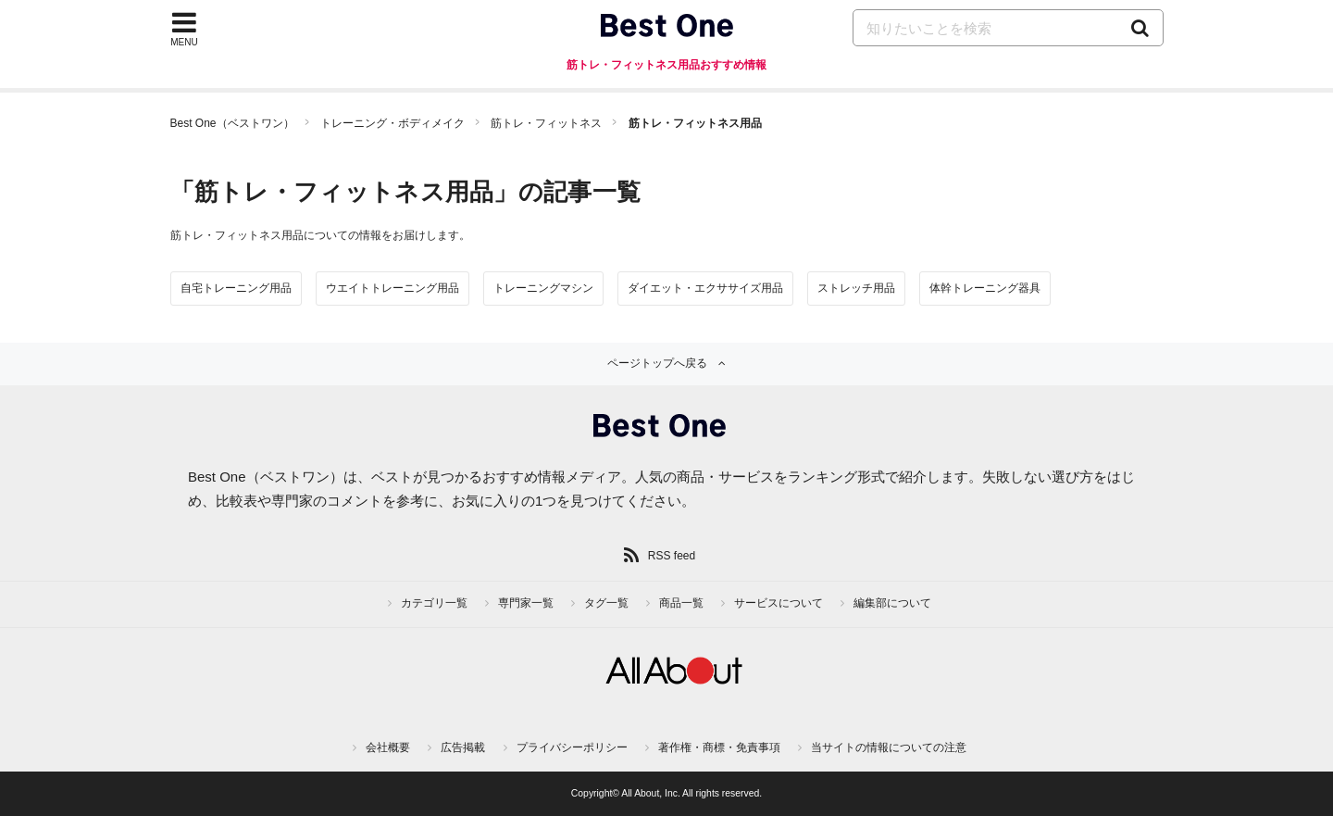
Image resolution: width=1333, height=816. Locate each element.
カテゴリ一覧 (434, 602)
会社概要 (388, 747)
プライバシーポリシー (572, 747)
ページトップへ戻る (657, 363)
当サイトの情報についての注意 (888, 747)
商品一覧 (681, 602)
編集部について (892, 602)
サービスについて (778, 602)
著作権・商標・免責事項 (719, 747)
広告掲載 (463, 747)
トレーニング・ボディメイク (392, 123)
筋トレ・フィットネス (546, 123)
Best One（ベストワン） (232, 123)
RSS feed (671, 555)
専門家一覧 (526, 602)
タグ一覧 (606, 602)
